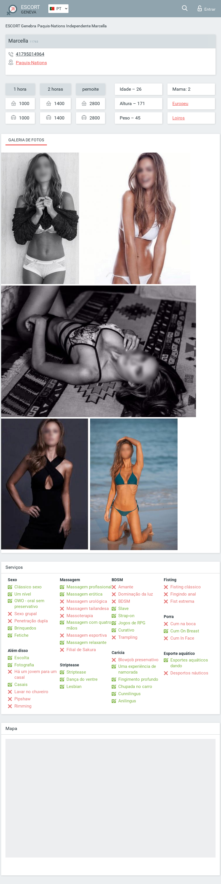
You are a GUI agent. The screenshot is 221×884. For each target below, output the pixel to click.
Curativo (126, 630)
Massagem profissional (89, 587)
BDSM (124, 601)
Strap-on (126, 615)
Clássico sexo (28, 587)
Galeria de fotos (26, 140)
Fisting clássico (185, 587)
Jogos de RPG (131, 623)
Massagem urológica (86, 601)
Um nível (22, 594)
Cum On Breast (184, 631)
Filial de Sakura (81, 649)
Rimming (22, 706)
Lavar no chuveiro (31, 691)
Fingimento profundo (138, 679)
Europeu (180, 103)
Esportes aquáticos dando (189, 662)
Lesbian (73, 686)
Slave (123, 608)
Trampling (127, 637)
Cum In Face (182, 638)
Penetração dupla (31, 620)
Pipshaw (22, 699)
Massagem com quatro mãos (88, 625)
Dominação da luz (135, 594)
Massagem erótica (84, 594)
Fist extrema (182, 601)
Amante (125, 587)
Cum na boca (183, 623)
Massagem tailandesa (87, 608)
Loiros (178, 118)
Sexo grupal (25, 613)
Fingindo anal (183, 594)
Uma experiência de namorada (137, 669)
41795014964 (30, 54)
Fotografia (24, 665)
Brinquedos (25, 628)
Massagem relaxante (86, 642)
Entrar (207, 8)
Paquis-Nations (51, 26)
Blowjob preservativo (138, 659)
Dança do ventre (82, 679)
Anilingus (127, 701)
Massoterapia (79, 615)
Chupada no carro (135, 686)
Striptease (76, 672)
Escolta (21, 657)
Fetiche (21, 635)
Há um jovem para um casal (35, 674)
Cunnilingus (129, 693)
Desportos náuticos (189, 673)
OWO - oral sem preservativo (29, 603)
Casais (21, 684)
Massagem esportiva (86, 635)
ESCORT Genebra (20, 26)
